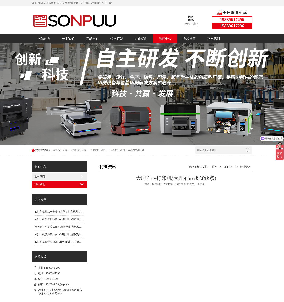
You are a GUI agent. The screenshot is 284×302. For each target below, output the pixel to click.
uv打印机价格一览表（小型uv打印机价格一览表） (63, 211)
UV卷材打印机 (116, 150)
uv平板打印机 (60, 150)
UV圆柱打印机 (97, 150)
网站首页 (44, 38)
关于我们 (68, 38)
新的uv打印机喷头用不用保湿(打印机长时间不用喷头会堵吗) (69, 226)
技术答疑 (116, 38)
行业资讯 (40, 184)
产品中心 (92, 38)
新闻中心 (165, 38)
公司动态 (40, 176)
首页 (214, 166)
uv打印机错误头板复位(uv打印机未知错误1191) (61, 241)
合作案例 (141, 38)
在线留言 (189, 38)
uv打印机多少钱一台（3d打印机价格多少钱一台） (63, 234)
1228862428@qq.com (57, 284)
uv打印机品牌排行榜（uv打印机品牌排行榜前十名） (64, 219)
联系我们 (213, 38)
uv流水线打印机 (136, 150)
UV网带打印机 (78, 150)
